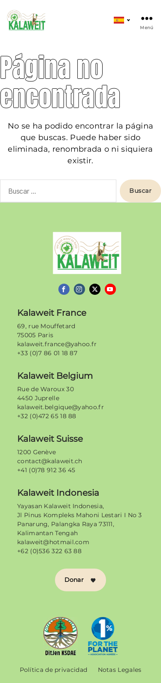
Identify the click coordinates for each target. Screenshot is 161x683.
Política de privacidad (54, 670)
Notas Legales (120, 670)
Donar (80, 580)
